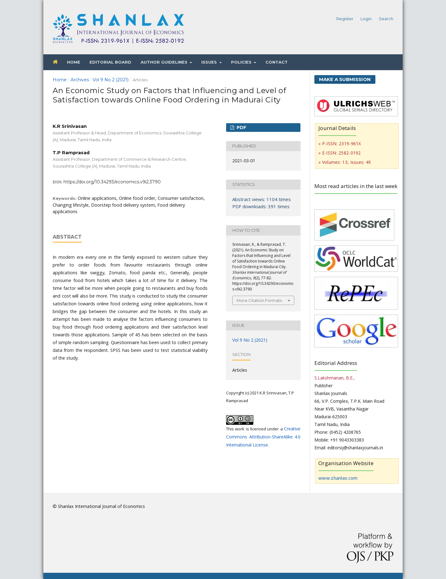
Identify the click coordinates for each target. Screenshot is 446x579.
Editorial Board (110, 62)
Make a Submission (345, 79)
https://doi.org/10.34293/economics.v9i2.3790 (112, 182)
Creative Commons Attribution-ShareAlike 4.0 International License (263, 437)
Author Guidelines (165, 62)
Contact (276, 62)
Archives (80, 80)
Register (344, 18)
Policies (242, 62)
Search (386, 18)
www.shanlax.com (338, 478)
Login (366, 18)
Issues (209, 62)
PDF (240, 127)
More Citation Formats (259, 300)
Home (73, 62)
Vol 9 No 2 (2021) (111, 80)
